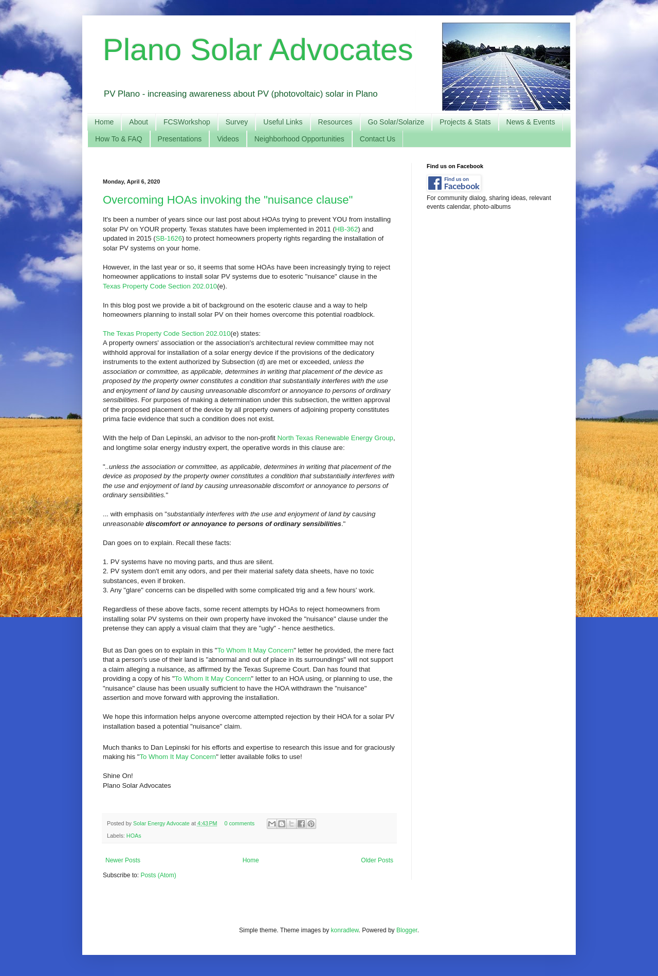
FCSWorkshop (186, 122)
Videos (228, 139)
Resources (335, 122)
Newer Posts (122, 860)
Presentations (180, 139)
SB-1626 (169, 238)
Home (104, 122)
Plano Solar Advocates (258, 49)
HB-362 (346, 229)
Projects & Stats (465, 122)
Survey (237, 122)
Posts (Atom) (158, 875)
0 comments (239, 823)
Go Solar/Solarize (396, 122)
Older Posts (377, 860)
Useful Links (282, 122)
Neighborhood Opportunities (299, 139)
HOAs (133, 836)
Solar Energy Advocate (162, 823)
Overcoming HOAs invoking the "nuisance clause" (228, 199)
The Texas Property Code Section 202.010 (166, 333)
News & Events (530, 122)
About (138, 122)
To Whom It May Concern (255, 650)
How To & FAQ (118, 139)
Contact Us (377, 139)
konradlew (345, 930)
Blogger (406, 930)
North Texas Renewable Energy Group (335, 438)
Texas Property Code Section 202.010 (160, 286)
